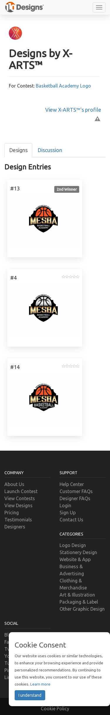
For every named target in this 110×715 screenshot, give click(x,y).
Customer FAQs (76, 491)
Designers (14, 526)
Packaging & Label (79, 601)
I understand (29, 695)
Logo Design (73, 545)
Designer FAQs (75, 498)
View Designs (18, 505)
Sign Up (68, 512)
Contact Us (71, 519)
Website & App (75, 559)
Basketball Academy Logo (63, 85)
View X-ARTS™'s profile (73, 110)
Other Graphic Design (82, 609)
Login (65, 505)
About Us (14, 484)
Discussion (50, 150)
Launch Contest (21, 491)
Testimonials (18, 519)
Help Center (72, 484)
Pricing (11, 512)
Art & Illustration (77, 594)
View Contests (19, 498)
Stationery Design (78, 552)
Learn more (40, 684)
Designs (18, 150)
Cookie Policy (55, 708)
